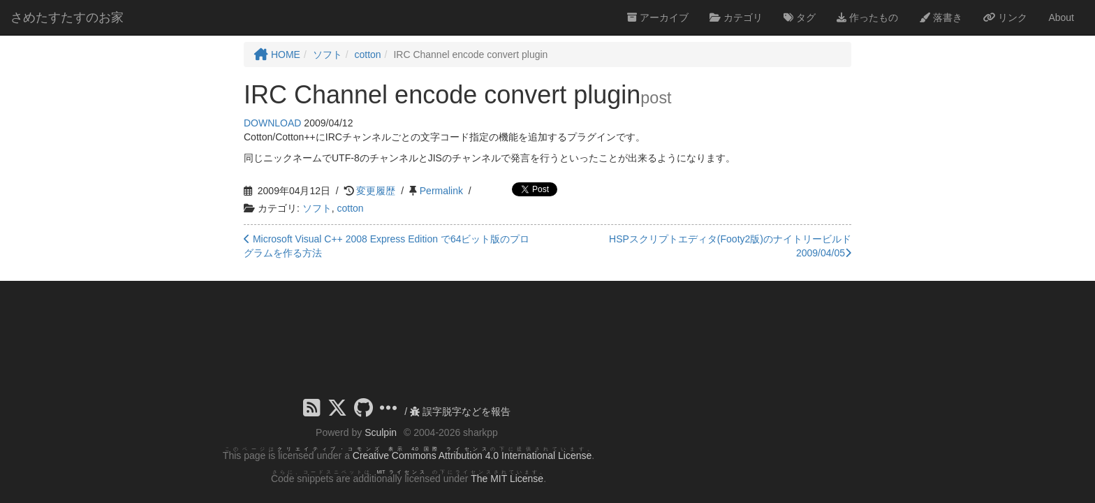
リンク (1005, 17)
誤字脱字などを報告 (460, 411)
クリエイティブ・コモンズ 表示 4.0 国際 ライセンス (383, 448)
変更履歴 (375, 190)
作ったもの (867, 17)
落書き (940, 17)
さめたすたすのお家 (67, 17)
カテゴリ (736, 17)
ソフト (317, 208)
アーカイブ (658, 17)
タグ (800, 17)
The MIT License (507, 478)
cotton (350, 208)
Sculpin (381, 432)
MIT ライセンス (401, 471)
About (1061, 17)
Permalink (441, 190)
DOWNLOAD (272, 123)
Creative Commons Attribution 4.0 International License (472, 455)
